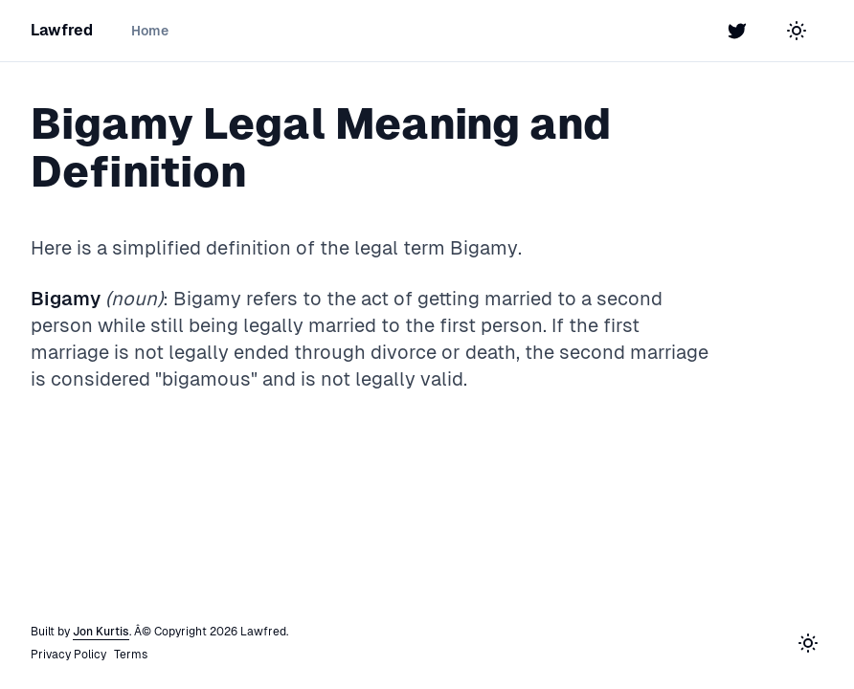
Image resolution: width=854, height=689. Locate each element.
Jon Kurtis (101, 631)
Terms (130, 654)
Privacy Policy (68, 654)
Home (150, 30)
